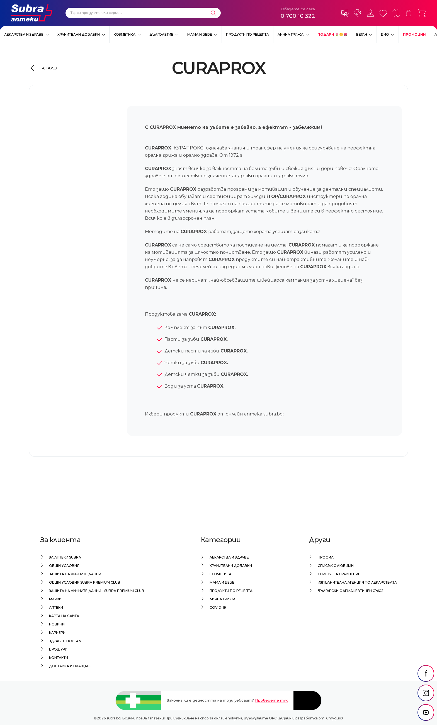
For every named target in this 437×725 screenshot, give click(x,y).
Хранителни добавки (78, 34)
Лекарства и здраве (23, 34)
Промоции (414, 34)
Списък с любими (336, 566)
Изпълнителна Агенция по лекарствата (357, 582)
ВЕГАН (361, 34)
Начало (47, 68)
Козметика (124, 34)
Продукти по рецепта (247, 34)
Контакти (58, 658)
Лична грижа (291, 34)
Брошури (58, 649)
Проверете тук (271, 700)
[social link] (425, 673)
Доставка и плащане (70, 666)
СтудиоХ (334, 718)
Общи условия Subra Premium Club (84, 582)
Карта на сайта (64, 616)
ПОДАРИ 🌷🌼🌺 (332, 34)
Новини (57, 624)
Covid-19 (218, 607)
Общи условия (64, 566)
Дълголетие (161, 34)
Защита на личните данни (75, 574)
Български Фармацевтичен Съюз (350, 591)
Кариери (57, 632)
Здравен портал (65, 641)
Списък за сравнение (339, 574)
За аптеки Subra (65, 557)
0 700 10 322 (298, 16)
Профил (326, 557)
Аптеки (56, 607)
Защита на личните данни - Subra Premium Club (96, 591)
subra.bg (273, 414)
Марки (55, 599)
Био (385, 34)
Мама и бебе (199, 34)
